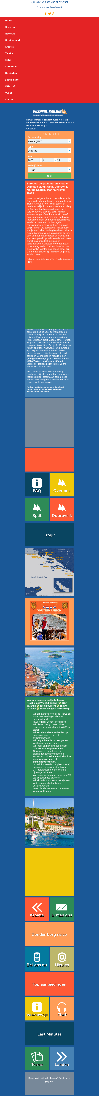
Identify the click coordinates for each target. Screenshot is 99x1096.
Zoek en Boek (53, 246)
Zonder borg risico (56, 721)
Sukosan (37, 339)
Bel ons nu (37, 965)
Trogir (39, 214)
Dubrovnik (62, 515)
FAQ (37, 490)
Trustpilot (30, 128)
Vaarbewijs (37, 1014)
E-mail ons (62, 915)
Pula (29, 339)
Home (29, 119)
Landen (62, 1064)
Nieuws (62, 965)
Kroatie (64, 119)
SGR (35, 716)
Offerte (30, 259)
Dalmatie (59, 206)
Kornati (66, 339)
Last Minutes (42, 259)
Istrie (59, 339)
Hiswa (64, 713)
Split (54, 211)
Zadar (52, 339)
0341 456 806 (43, 2)
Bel (30, 262)
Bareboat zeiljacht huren (46, 119)
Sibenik (47, 211)
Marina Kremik (52, 214)
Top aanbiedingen (49, 984)
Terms (37, 1064)
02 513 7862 (62, 2)
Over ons (61, 490)
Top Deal (56, 259)
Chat (61, 1014)
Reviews (67, 259)
